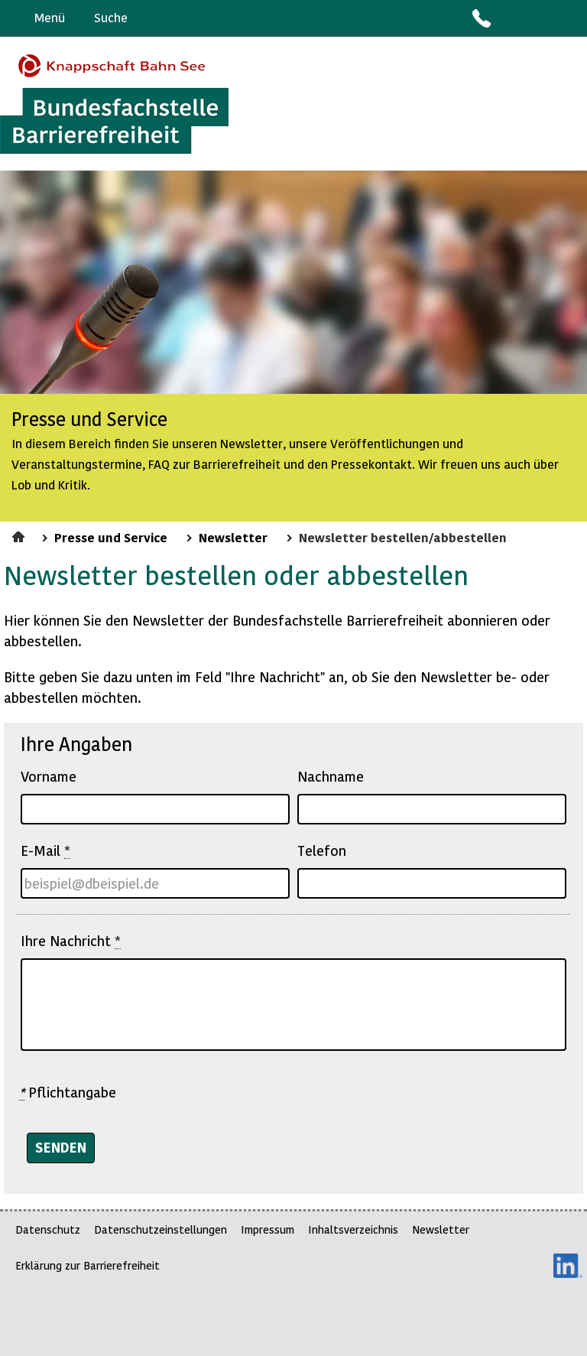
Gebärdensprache (541, 18)
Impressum (267, 1229)
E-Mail (45, 850)
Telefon (321, 850)
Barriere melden (511, 18)
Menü (49, 17)
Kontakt (480, 18)
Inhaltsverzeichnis (353, 1229)
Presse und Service (110, 537)
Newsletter (233, 537)
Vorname (48, 776)
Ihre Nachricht (71, 940)
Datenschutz (47, 1229)
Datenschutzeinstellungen (160, 1229)
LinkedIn (568, 1266)
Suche (111, 17)
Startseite (20, 535)
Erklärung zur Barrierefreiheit (87, 1265)
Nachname (330, 776)
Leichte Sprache (569, 18)
